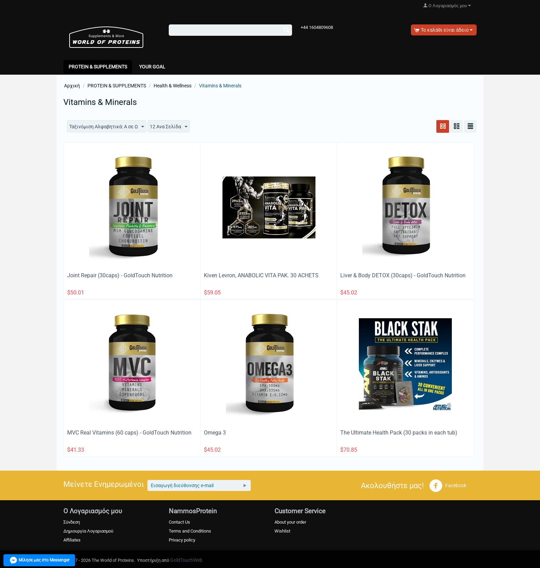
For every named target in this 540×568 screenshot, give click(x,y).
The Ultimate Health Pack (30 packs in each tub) (398, 432)
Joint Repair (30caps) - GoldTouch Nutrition (120, 275)
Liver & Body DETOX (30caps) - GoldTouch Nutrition (403, 275)
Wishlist (282, 531)
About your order (290, 522)
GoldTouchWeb (186, 560)
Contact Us (179, 522)
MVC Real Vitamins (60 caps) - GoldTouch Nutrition (129, 432)
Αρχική (72, 85)
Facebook (447, 485)
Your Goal (152, 66)
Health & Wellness (172, 85)
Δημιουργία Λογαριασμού (88, 531)
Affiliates (72, 540)
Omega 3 (215, 432)
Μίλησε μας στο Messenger (39, 560)
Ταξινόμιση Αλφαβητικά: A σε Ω (106, 127)
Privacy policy (182, 540)
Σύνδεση (71, 522)
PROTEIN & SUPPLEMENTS (98, 66)
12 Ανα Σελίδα (168, 127)
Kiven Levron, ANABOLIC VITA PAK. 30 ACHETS (261, 275)
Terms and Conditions (190, 531)
